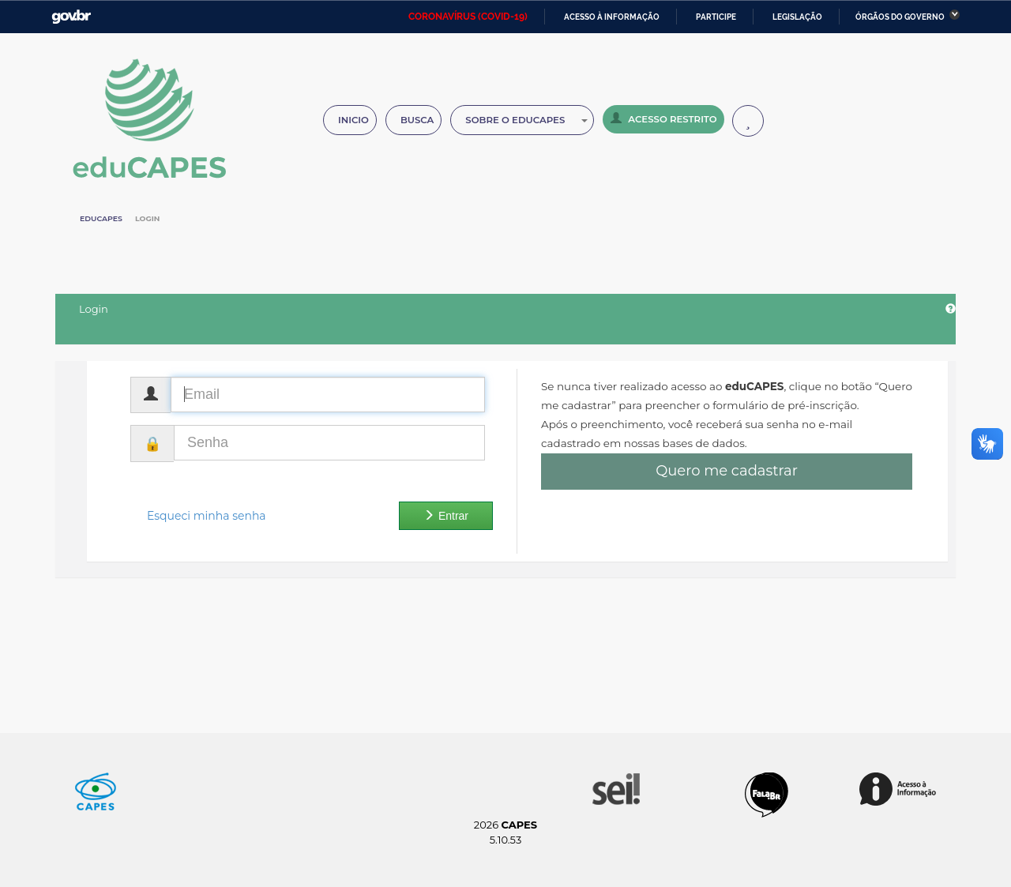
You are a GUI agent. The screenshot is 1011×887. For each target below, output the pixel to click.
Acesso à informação (612, 17)
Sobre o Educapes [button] (526, 120)
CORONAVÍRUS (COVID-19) (468, 16)
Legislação (797, 17)
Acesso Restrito (663, 118)
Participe (716, 17)
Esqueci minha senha (206, 516)
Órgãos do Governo (900, 17)
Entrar (445, 515)
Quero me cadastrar (727, 470)
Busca (417, 120)
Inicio (353, 120)
